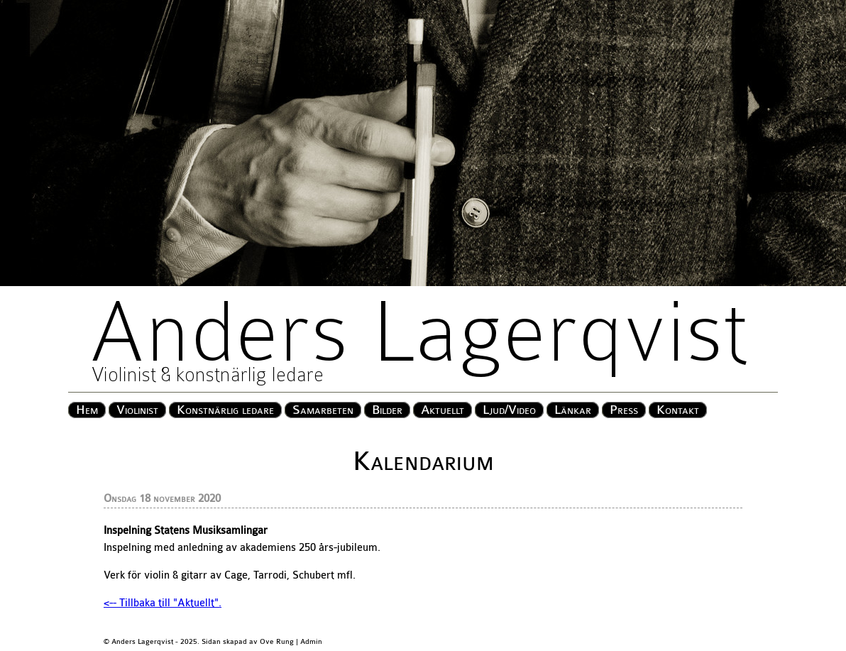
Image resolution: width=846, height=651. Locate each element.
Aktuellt (442, 410)
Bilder (387, 410)
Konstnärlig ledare (225, 410)
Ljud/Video (509, 410)
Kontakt (678, 410)
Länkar (572, 410)
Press (624, 410)
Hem (87, 410)
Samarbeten (322, 410)
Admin (311, 642)
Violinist (137, 410)
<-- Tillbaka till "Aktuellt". (162, 603)
